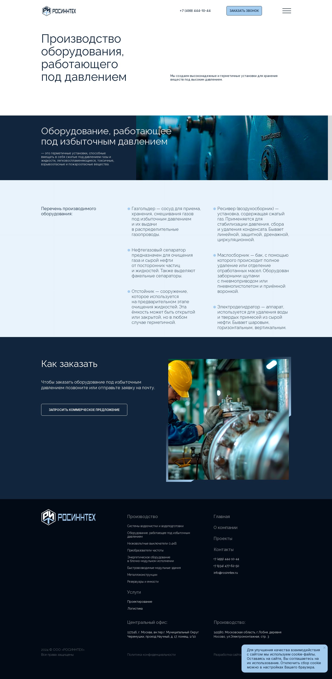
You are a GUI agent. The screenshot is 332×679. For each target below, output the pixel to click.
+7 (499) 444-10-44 (226, 559)
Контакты (224, 549)
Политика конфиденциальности (151, 655)
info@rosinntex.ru (226, 572)
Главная (222, 516)
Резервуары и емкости (143, 581)
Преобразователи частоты (145, 550)
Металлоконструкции (142, 574)
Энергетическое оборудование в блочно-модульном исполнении (150, 559)
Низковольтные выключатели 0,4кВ (152, 543)
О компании (225, 527)
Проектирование (139, 601)
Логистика (135, 608)
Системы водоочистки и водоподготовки (155, 526)
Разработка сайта (227, 655)
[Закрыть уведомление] (324, 648)
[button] (244, 11)
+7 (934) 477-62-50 (226, 566)
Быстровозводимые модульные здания (154, 568)
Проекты (223, 538)
